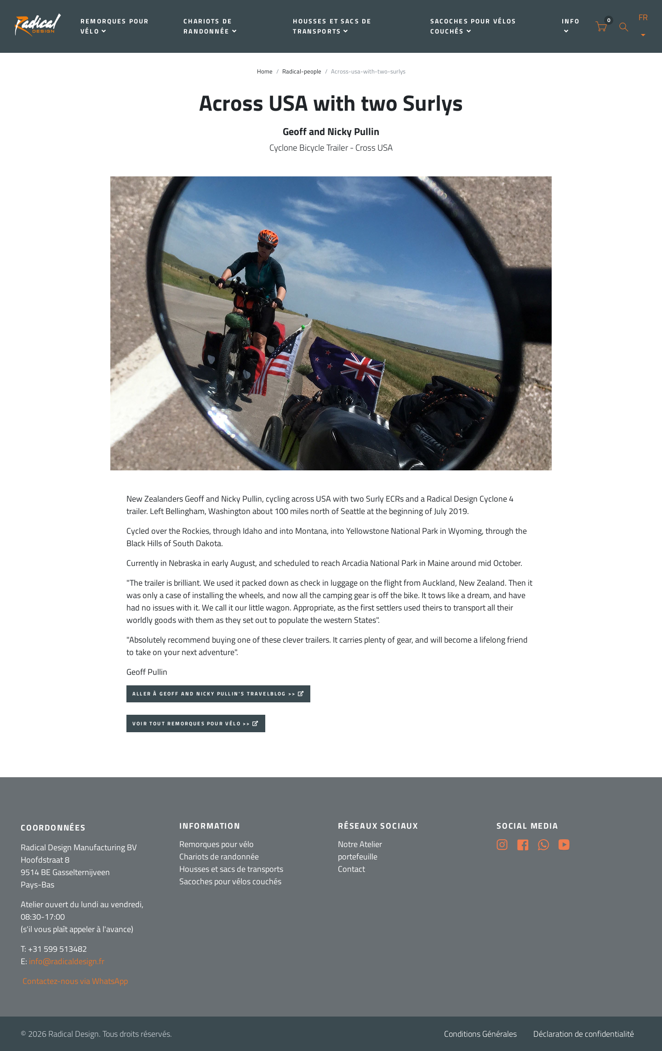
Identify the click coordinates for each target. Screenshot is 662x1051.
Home (265, 71)
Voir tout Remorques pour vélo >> (191, 723)
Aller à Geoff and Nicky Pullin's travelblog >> (214, 693)
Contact (351, 869)
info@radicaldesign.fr (66, 961)
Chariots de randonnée (210, 26)
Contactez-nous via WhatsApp (74, 981)
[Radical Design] (38, 26)
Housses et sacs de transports (332, 26)
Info (571, 25)
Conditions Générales (480, 1034)
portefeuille (357, 856)
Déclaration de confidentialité (583, 1034)
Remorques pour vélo (114, 26)
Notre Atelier (360, 844)
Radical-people (301, 71)
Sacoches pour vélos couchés (473, 26)
